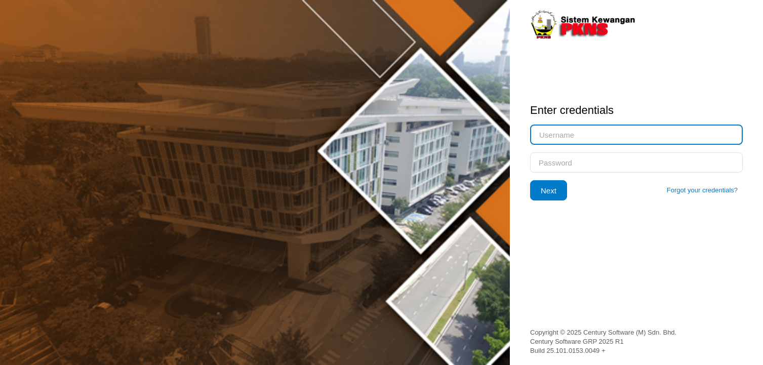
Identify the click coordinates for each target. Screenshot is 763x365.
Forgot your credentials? (702, 190)
